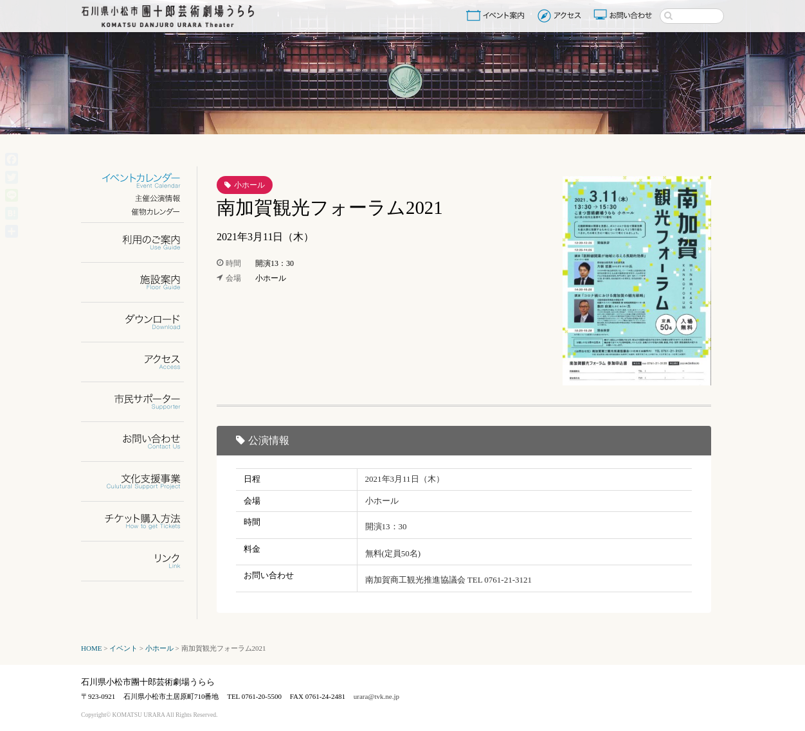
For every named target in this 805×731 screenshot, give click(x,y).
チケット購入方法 (140, 521)
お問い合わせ (624, 15)
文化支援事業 (140, 481)
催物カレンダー (140, 211)
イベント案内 (497, 15)
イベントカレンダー (140, 181)
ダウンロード (140, 322)
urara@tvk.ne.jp (376, 696)
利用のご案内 (140, 242)
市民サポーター (140, 402)
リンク (140, 561)
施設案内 (140, 282)
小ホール (249, 185)
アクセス (561, 15)
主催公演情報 (140, 198)
